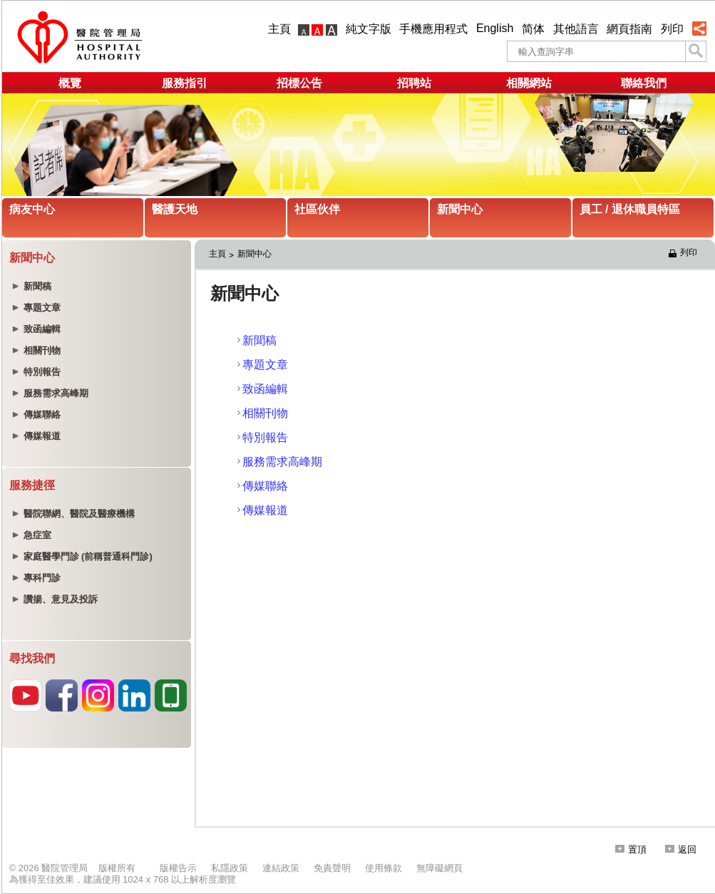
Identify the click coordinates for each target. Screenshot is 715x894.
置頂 (631, 849)
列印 (672, 29)
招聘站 (414, 83)
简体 (533, 29)
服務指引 (184, 83)
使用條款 (383, 868)
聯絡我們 (644, 83)
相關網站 (529, 83)
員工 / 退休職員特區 (630, 209)
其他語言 (576, 29)
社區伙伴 (317, 209)
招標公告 (299, 83)
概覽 (69, 83)
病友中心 (32, 209)
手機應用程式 (433, 29)
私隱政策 (229, 868)
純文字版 (368, 29)
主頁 (279, 29)
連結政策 (280, 868)
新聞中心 (460, 209)
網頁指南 (629, 29)
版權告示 (178, 868)
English (494, 28)
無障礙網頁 (439, 868)
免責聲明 (332, 868)
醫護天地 (174, 209)
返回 (680, 849)
